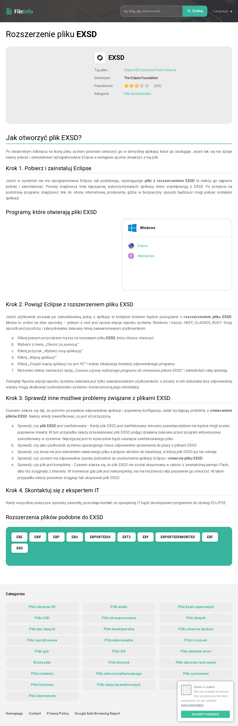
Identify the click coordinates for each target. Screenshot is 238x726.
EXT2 (126, 537)
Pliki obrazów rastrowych (196, 662)
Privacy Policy (58, 713)
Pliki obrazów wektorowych (119, 685)
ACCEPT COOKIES (205, 714)
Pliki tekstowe (42, 685)
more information (192, 705)
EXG (20, 548)
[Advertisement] (51, 84)
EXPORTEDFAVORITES (178, 537)
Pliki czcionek (196, 640)
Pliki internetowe (42, 696)
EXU (75, 537)
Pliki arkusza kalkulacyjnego (119, 673)
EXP (56, 537)
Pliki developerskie (137, 94)
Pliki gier (42, 651)
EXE (19, 537)
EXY (146, 537)
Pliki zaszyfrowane (42, 640)
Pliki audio (118, 607)
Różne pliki (42, 662)
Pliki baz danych (42, 629)
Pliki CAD (42, 618)
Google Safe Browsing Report (97, 713)
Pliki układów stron (196, 651)
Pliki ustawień (42, 673)
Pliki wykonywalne (119, 640)
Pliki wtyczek (119, 662)
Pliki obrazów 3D (42, 607)
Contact (35, 713)
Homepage (14, 713)
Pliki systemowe (196, 673)
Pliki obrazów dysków (195, 629)
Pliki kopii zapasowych (196, 607)
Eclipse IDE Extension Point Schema (150, 70)
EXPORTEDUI (100, 537)
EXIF (37, 537)
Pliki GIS (119, 651)
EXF (210, 537)
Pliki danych (195, 618)
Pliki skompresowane (119, 618)
